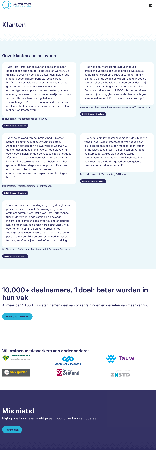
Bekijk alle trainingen (17, 316)
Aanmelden (12, 429)
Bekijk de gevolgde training (15, 126)
